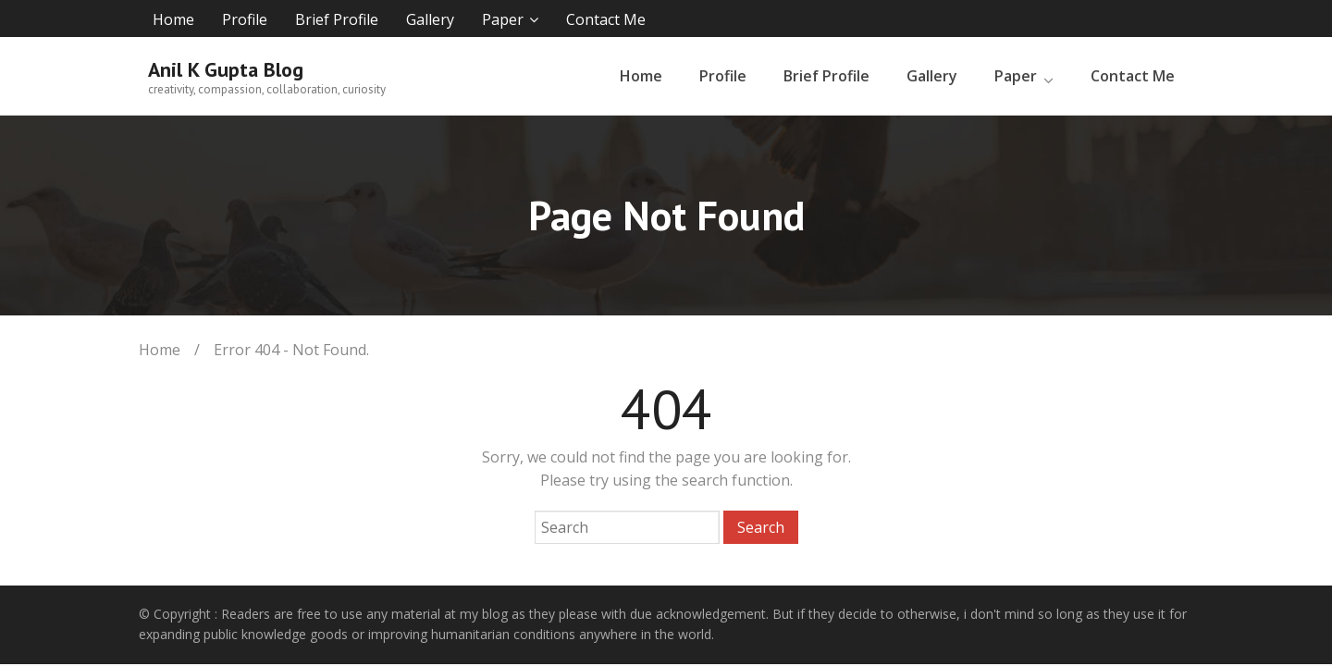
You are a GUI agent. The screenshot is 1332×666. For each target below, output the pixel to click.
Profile (244, 19)
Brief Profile (336, 19)
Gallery (430, 19)
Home (173, 19)
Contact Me (606, 19)
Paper (503, 19)
